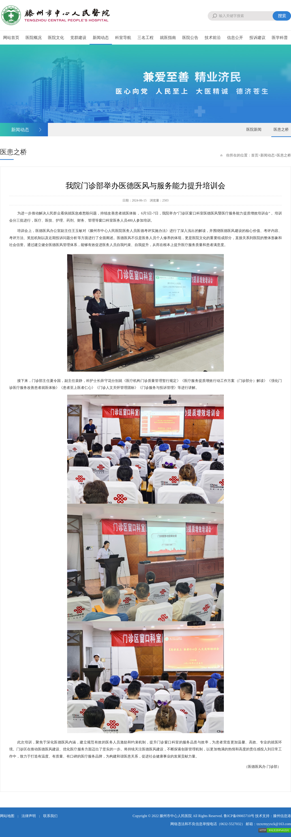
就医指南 (168, 37)
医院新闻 (253, 129)
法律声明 (28, 816)
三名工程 (145, 37)
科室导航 (123, 37)
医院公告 (190, 37)
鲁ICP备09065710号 (239, 816)
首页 (254, 155)
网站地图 (7, 816)
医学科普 (280, 37)
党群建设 (78, 37)
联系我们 (50, 816)
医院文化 (56, 37)
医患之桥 (281, 129)
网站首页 (11, 37)
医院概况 (34, 37)
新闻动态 (101, 37)
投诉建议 (257, 37)
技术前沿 (213, 37)
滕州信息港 (282, 816)
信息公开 (235, 37)
